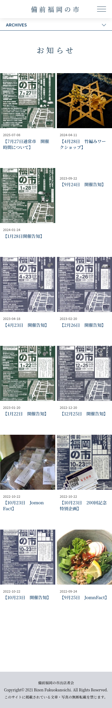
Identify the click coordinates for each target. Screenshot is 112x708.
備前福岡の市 (56, 9)
